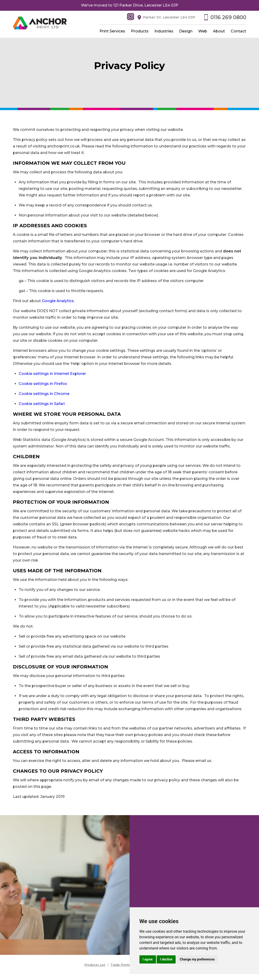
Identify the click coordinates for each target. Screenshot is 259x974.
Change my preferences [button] (197, 959)
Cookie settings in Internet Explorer (52, 373)
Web (202, 31)
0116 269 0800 (228, 17)
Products (140, 31)
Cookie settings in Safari (42, 403)
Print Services (112, 31)
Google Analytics (58, 301)
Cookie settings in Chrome (44, 393)
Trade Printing (121, 965)
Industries (163, 31)
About (219, 31)
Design (185, 31)
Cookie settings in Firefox (43, 383)
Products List (94, 965)
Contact (238, 31)
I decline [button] (166, 959)
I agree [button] (148, 959)
